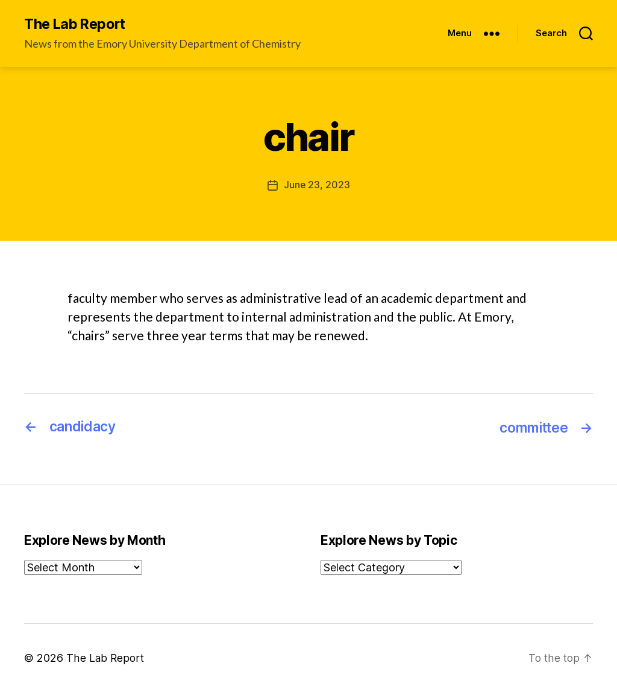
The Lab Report (77, 24)
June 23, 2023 (316, 185)
